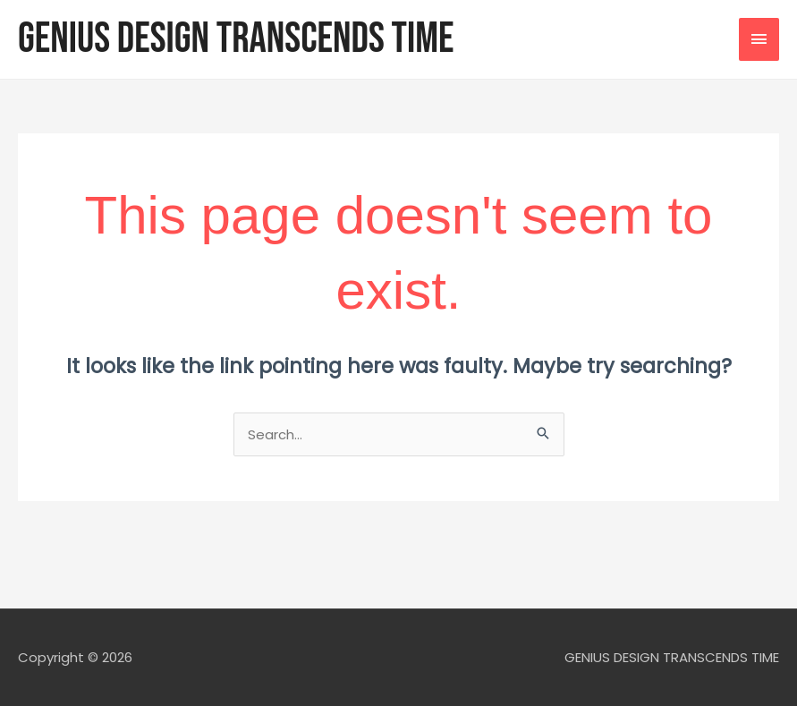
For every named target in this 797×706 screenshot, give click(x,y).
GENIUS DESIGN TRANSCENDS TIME (236, 38)
